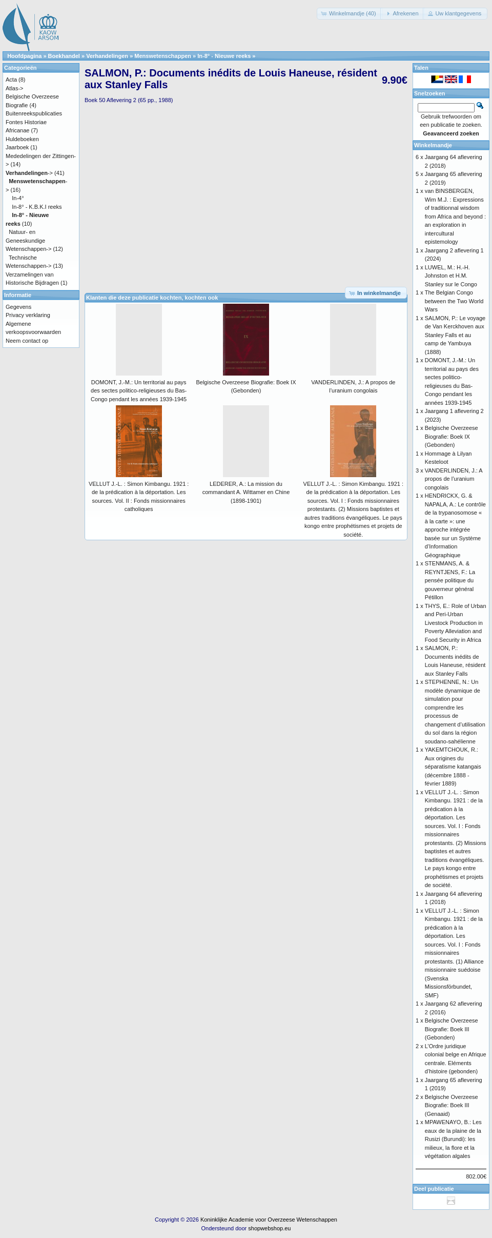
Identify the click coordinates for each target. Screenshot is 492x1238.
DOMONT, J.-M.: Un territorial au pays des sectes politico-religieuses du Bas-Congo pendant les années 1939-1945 (139, 390)
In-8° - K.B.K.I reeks (36, 207)
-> (29, 173)
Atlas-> (15, 88)
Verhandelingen (107, 56)
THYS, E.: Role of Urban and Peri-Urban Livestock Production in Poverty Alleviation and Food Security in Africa (455, 623)
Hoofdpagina (24, 56)
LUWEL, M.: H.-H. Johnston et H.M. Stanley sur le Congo (451, 275)
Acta (11, 79)
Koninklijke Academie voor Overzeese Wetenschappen (268, 1219)
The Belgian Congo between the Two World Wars (454, 300)
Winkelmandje (433, 145)
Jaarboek (17, 147)
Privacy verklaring (28, 315)
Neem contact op (27, 341)
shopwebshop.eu (269, 1228)
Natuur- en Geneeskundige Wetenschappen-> (28, 240)
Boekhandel (64, 56)
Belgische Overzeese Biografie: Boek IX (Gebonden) (451, 436)
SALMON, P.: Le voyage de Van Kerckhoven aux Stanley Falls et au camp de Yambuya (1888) (455, 335)
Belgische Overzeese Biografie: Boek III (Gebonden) (451, 1028)
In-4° (18, 198)
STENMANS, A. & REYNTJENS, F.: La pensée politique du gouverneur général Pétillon (450, 580)
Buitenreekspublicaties (34, 113)
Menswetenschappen (162, 56)
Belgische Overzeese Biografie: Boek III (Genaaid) (451, 1105)
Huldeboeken (22, 139)
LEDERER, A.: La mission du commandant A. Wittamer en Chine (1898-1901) (246, 492)
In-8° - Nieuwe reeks (224, 56)
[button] (349, 13)
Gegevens (18, 307)
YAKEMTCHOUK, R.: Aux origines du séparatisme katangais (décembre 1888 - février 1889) (453, 766)
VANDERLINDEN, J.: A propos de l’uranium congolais (453, 478)
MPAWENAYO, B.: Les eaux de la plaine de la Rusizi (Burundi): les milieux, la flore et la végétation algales (453, 1139)
